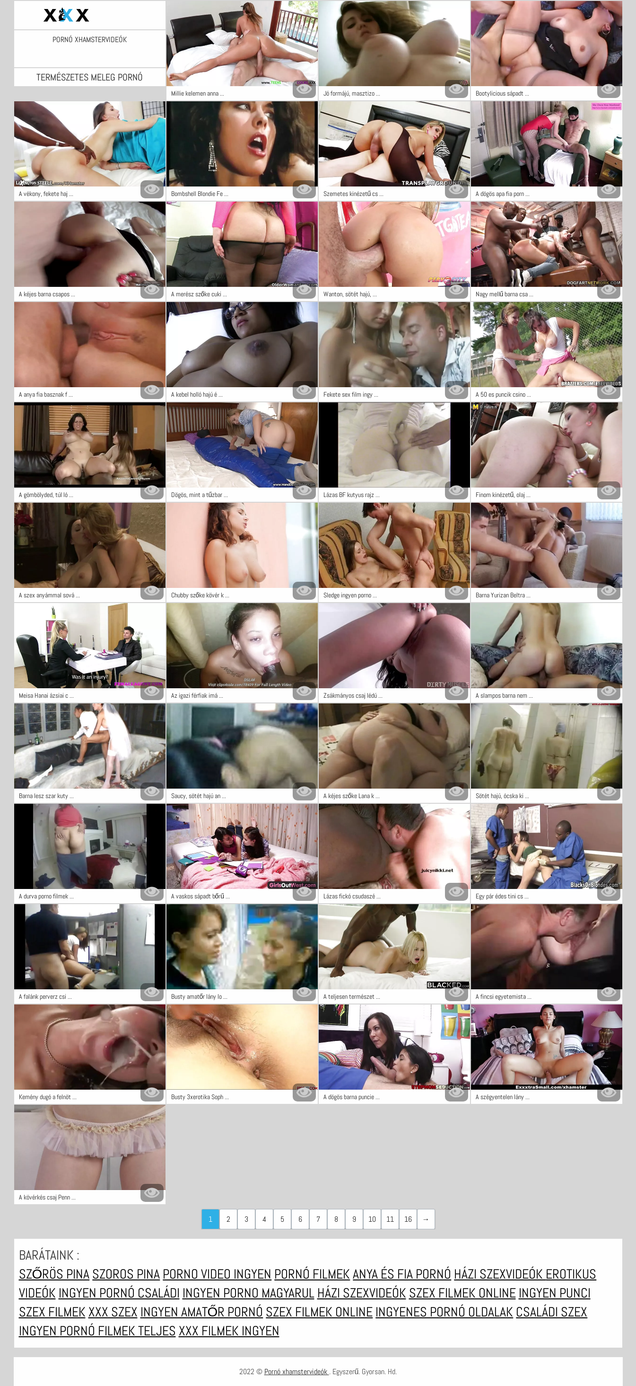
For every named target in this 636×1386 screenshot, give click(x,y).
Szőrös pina (54, 1274)
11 (390, 1219)
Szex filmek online (462, 1293)
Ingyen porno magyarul (248, 1293)
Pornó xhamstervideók (89, 39)
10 (372, 1219)
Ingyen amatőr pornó (201, 1312)
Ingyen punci (555, 1293)
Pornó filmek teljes (118, 1331)
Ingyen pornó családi (119, 1293)
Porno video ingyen (217, 1274)
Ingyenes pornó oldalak (444, 1312)
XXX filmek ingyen (229, 1331)
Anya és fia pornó (402, 1274)
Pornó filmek (312, 1274)
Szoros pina (126, 1274)
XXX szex (113, 1312)
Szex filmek (52, 1312)
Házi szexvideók (500, 1274)
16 (408, 1219)
